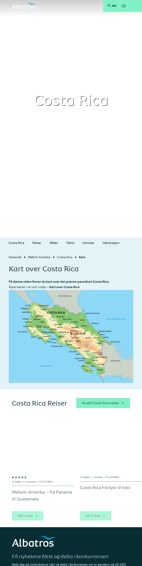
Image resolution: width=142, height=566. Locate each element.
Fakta (70, 243)
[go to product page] (27, 519)
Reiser (37, 243)
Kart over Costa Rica (64, 287)
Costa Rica (16, 243)
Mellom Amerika (39, 257)
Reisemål (15, 257)
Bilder (54, 243)
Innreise (88, 243)
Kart (82, 257)
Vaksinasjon (110, 243)
